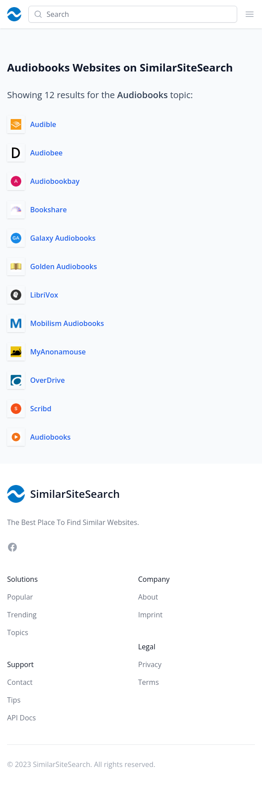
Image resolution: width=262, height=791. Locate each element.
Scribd (40, 408)
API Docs (21, 718)
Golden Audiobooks (63, 266)
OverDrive (47, 380)
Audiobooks (50, 437)
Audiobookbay (54, 181)
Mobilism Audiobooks (67, 323)
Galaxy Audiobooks (63, 238)
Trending (21, 615)
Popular (20, 597)
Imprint (150, 615)
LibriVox (44, 295)
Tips (13, 700)
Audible (43, 124)
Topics (17, 632)
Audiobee (46, 153)
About (148, 597)
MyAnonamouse (58, 352)
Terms (148, 682)
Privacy (150, 664)
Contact (19, 682)
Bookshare (48, 210)
